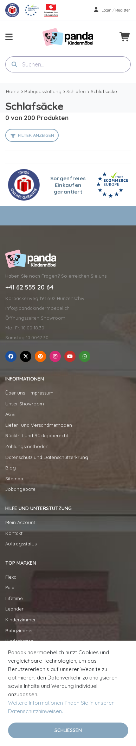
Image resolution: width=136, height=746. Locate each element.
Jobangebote (20, 489)
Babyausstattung (42, 91)
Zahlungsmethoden (26, 446)
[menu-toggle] (9, 37)
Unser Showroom (24, 403)
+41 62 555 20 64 (29, 287)
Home (12, 91)
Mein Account (20, 522)
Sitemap (14, 478)
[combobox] (68, 64)
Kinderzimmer (20, 619)
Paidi (10, 587)
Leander (14, 609)
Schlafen (76, 91)
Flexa (11, 577)
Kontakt (13, 533)
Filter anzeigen (36, 135)
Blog (10, 467)
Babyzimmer (19, 630)
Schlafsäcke (104, 91)
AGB (10, 414)
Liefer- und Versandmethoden (38, 425)
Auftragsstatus (21, 543)
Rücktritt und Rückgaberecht (36, 435)
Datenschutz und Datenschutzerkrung (46, 457)
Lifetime (14, 598)
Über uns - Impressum (29, 393)
